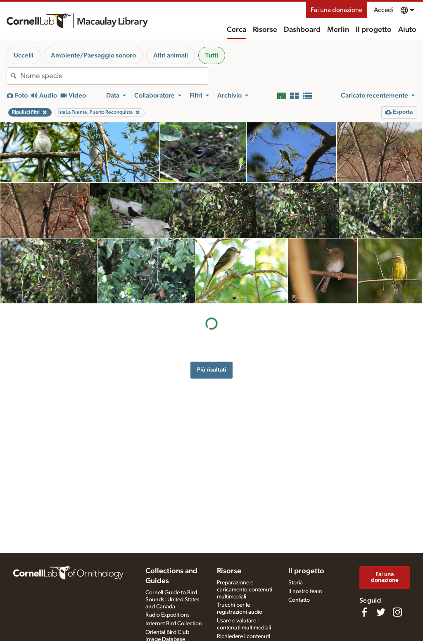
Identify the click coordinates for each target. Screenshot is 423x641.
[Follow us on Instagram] (397, 612)
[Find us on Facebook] (364, 612)
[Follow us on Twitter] (381, 612)
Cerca (236, 29)
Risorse (265, 29)
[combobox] (114, 76)
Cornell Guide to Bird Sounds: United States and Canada (172, 600)
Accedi (384, 10)
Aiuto (407, 29)
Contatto (299, 600)
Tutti (211, 55)
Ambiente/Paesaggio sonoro (93, 55)
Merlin (338, 29)
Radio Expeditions (167, 615)
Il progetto (374, 29)
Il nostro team (305, 591)
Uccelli (23, 55)
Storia (295, 583)
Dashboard (302, 29)
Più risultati (211, 370)
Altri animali (170, 55)
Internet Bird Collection (173, 624)
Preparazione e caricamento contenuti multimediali (244, 590)
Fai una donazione (336, 10)
